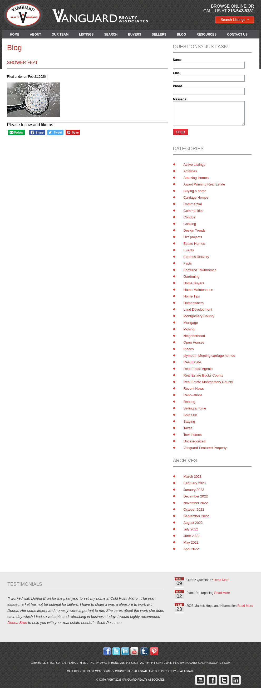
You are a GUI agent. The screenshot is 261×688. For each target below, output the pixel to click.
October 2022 (194, 509)
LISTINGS (86, 34)
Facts (188, 263)
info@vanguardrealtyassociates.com (201, 662)
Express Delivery (196, 257)
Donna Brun (17, 623)
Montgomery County (199, 316)
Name (177, 60)
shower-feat (22, 62)
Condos (189, 217)
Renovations (193, 395)
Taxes (188, 428)
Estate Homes (194, 244)
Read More (221, 580)
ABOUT (35, 34)
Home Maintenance (198, 290)
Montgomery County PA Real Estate (121, 671)
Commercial (193, 204)
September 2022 (196, 516)
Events (189, 250)
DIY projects (193, 237)
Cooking (190, 224)
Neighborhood (194, 336)
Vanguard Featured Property (205, 448)
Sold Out (190, 415)
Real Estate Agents (198, 369)
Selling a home (195, 408)
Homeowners (194, 303)
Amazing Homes (196, 178)
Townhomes (193, 435)
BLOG (181, 34)
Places (189, 349)
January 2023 (194, 490)
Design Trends (195, 230)
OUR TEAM (60, 34)
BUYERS (134, 34)
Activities (190, 171)
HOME (14, 34)
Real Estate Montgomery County (208, 382)
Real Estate (192, 362)
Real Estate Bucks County (203, 375)
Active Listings (194, 165)
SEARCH (111, 34)
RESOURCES (206, 34)
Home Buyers (194, 283)
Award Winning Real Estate (204, 184)
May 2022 (191, 542)
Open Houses (194, 342)
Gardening (192, 277)
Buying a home (195, 191)
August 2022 (193, 523)
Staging (189, 421)
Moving (189, 329)
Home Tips (192, 296)
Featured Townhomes (200, 270)
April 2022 (191, 549)
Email (177, 73)
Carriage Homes (196, 197)
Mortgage (191, 323)
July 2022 (191, 529)
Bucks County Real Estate (174, 671)
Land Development (198, 309)
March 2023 (193, 477)
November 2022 (196, 503)
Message (179, 99)
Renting (189, 402)
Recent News (194, 389)
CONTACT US (237, 34)
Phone (178, 86)
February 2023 (195, 483)
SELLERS (159, 34)
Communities (194, 211)
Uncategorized (195, 441)
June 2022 (192, 536)
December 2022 (196, 496)
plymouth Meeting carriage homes (209, 356)
